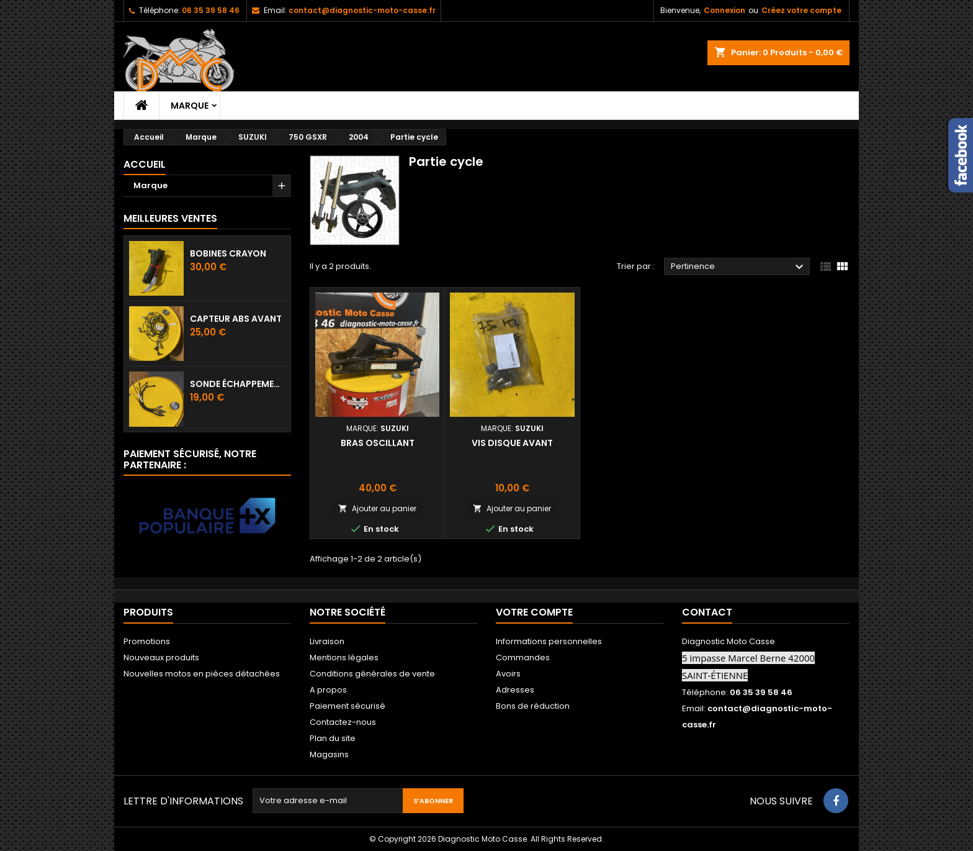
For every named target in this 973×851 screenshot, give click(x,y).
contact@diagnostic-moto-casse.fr (362, 10)
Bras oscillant (378, 443)
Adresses (515, 690)
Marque (189, 105)
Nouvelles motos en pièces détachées (201, 674)
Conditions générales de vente (372, 674)
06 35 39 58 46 (211, 10)
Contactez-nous (343, 722)
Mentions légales (344, 657)
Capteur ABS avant (236, 319)
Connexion (724, 10)
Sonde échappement (237, 384)
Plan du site (333, 738)
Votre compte (534, 612)
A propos (328, 690)
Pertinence (739, 267)
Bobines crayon (228, 253)
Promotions (146, 641)
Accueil (144, 164)
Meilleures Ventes (170, 218)
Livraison (327, 641)
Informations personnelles (549, 641)
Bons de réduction (533, 706)
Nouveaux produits (161, 657)
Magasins (329, 754)
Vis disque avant (512, 443)
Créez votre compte (801, 10)
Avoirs (508, 674)
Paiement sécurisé (347, 706)
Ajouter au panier (377, 508)
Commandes (523, 657)
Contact (707, 612)
